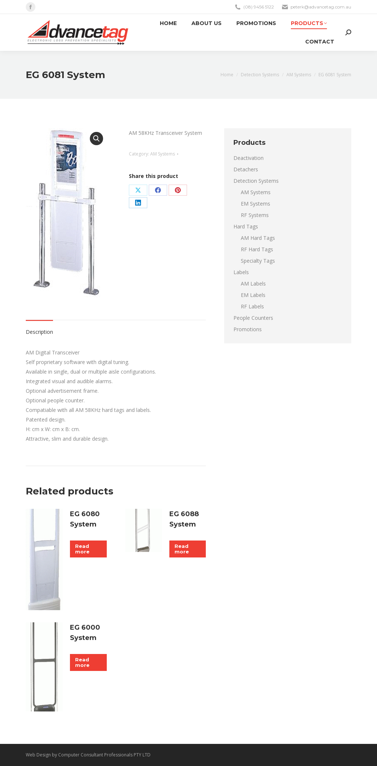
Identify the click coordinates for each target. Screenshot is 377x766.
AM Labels (253, 283)
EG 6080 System (85, 519)
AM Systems (162, 154)
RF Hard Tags (257, 249)
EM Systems (255, 203)
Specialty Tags (258, 260)
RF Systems (255, 214)
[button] (96, 138)
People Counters (253, 317)
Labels (241, 272)
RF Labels (252, 306)
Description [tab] (39, 331)
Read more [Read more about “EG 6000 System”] (82, 662)
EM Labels (253, 294)
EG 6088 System (184, 519)
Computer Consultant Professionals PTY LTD (104, 755)
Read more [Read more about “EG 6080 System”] (82, 549)
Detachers (245, 169)
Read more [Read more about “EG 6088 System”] (182, 549)
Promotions (247, 329)
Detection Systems (256, 180)
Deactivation (248, 157)
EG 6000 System (85, 632)
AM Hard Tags (258, 237)
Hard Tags (245, 226)
